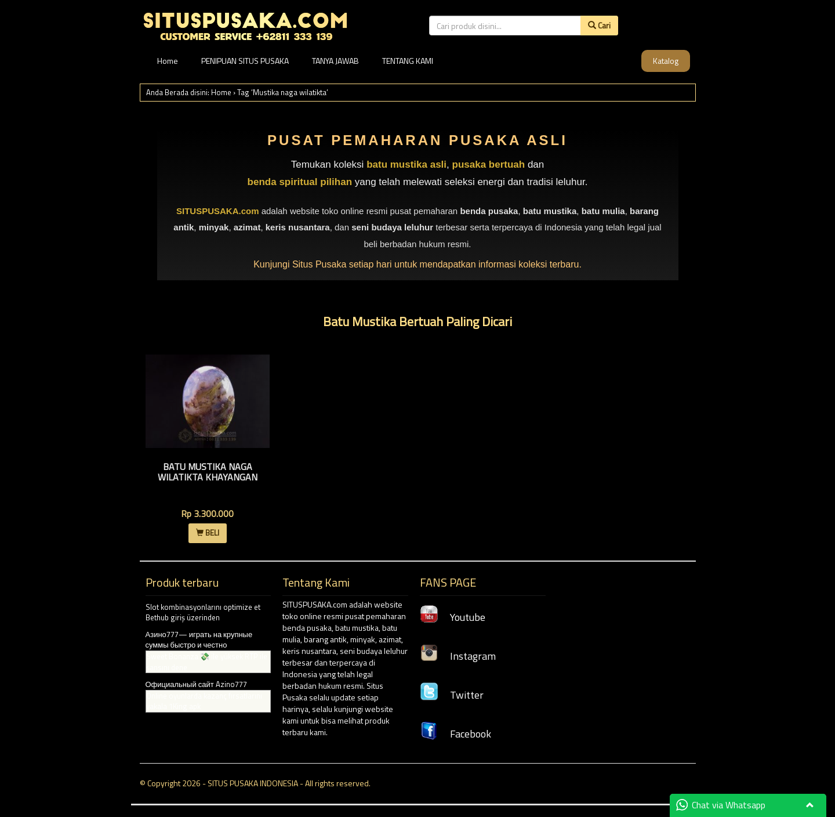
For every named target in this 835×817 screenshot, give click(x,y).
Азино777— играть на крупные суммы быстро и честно (199, 639)
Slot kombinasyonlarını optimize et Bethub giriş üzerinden (203, 612)
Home (167, 61)
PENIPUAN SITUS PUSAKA (245, 61)
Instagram (458, 656)
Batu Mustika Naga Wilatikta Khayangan (207, 472)
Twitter (452, 695)
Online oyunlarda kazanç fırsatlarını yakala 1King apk (204, 701)
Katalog (665, 61)
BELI (207, 532)
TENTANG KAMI (407, 61)
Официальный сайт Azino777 (196, 684)
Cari (599, 25)
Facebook (455, 734)
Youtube (452, 617)
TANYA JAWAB (335, 61)
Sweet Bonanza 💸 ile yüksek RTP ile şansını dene (206, 661)
